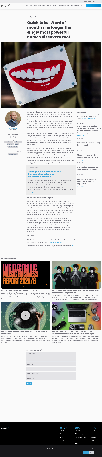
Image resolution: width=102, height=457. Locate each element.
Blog (83, 6)
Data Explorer (39, 6)
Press (85, 1)
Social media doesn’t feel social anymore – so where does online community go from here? (75, 291)
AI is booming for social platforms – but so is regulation (86, 181)
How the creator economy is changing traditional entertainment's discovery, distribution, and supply (73, 332)
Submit (29, 383)
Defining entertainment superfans (44, 174)
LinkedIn (93, 431)
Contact (80, 1)
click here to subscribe (55, 242)
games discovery (8, 141)
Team (94, 1)
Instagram (93, 440)
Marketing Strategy (13, 154)
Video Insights (63, 6)
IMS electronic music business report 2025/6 (19, 290)
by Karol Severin (13, 128)
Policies (77, 431)
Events (62, 431)
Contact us (63, 440)
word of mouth (17, 141)
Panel (89, 1)
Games (16, 144)
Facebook (93, 437)
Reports (29, 6)
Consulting (51, 6)
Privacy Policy (79, 434)
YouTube (93, 434)
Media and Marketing (13, 146)
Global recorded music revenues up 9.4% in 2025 (87, 156)
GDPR (76, 440)
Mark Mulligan (80, 147)
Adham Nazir (80, 172)
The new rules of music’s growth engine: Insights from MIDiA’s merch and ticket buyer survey (89, 129)
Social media (10, 144)
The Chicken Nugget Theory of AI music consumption (88, 168)
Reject (91, 453)
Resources (75, 6)
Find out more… (32, 193)
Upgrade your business (93, 5)
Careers (62, 437)
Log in (98, 1)
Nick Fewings (8, 107)
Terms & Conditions (80, 437)
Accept (86, 453)
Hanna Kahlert (80, 186)
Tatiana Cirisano (81, 135)
